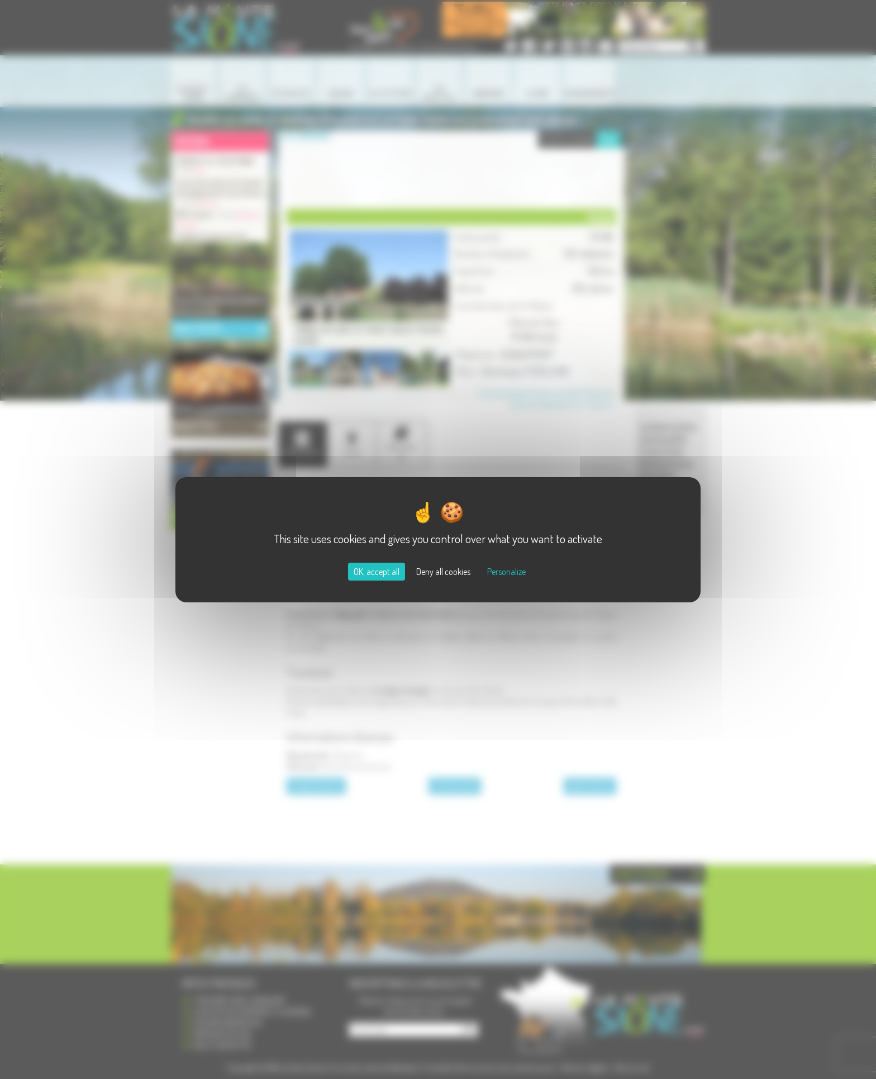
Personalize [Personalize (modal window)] (506, 571)
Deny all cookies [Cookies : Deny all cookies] (443, 571)
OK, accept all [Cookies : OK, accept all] (376, 571)
